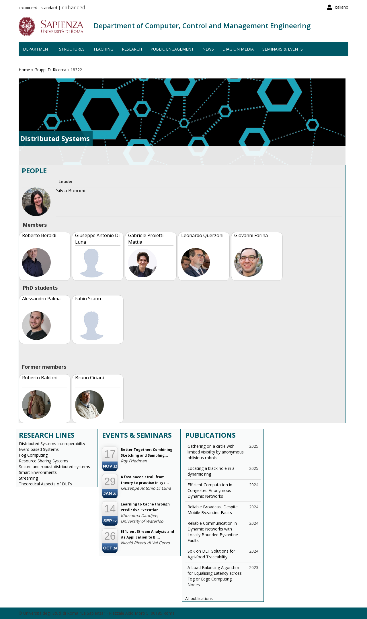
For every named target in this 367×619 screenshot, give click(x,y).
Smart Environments (38, 472)
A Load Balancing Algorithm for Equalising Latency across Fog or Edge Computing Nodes (215, 576)
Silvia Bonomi (70, 190)
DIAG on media (238, 49)
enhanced (73, 8)
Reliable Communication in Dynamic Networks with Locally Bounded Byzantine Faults (213, 531)
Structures (72, 49)
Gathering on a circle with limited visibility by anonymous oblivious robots (216, 451)
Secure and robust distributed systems (54, 466)
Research (132, 49)
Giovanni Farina (251, 235)
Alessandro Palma (41, 298)
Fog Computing (33, 455)
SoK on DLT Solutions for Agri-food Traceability (211, 554)
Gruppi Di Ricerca (50, 69)
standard (49, 7)
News (208, 49)
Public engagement (172, 49)
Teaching (103, 49)
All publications (199, 598)
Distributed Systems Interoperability (52, 443)
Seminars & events (282, 49)
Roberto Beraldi (39, 235)
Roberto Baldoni (39, 377)
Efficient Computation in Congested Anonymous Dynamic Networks (210, 490)
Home (24, 69)
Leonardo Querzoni (202, 235)
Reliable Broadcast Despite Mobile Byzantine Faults (213, 509)
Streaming (28, 478)
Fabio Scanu (88, 298)
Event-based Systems (39, 449)
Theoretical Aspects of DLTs (45, 484)
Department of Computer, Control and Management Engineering (202, 25)
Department (36, 49)
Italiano (341, 7)
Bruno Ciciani (89, 377)
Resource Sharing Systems (43, 461)
